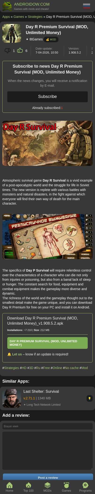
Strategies (35, 17)
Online (57, 368)
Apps (6, 17)
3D (31, 368)
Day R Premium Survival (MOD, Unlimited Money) (43, 342)
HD (24, 368)
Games (19, 17)
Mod (84, 368)
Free (46, 368)
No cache (72, 368)
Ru (38, 368)
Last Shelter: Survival (41, 391)
